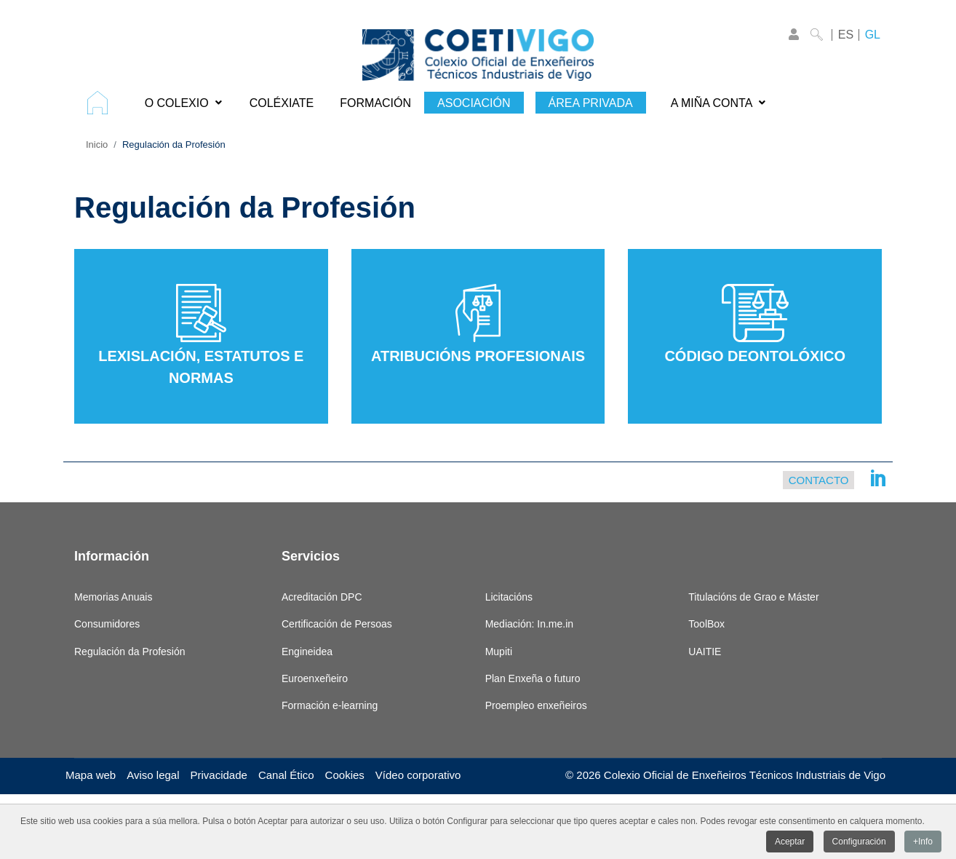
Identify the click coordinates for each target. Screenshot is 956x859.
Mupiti (498, 651)
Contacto (819, 480)
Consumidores (107, 624)
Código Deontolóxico (754, 324)
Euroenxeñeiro (315, 678)
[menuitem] (103, 102)
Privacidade (219, 775)
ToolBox (706, 624)
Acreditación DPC (322, 597)
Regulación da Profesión (130, 651)
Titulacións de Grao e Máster (753, 597)
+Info (923, 842)
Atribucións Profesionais (478, 324)
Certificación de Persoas (337, 624)
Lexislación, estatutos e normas (200, 335)
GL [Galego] (872, 34)
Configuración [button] (859, 842)
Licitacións (509, 597)
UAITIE (704, 651)
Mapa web (90, 775)
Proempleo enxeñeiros (536, 705)
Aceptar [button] (790, 842)
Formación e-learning (330, 705)
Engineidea (307, 651)
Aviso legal (153, 775)
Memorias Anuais (113, 597)
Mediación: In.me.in (529, 624)
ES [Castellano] (845, 34)
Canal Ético (286, 775)
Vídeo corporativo (418, 775)
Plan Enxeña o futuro (533, 678)
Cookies (345, 775)
